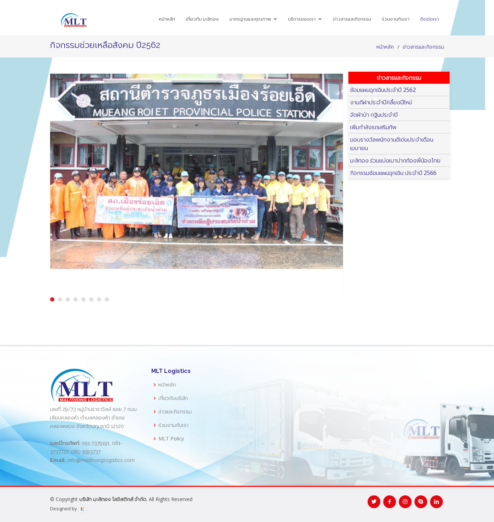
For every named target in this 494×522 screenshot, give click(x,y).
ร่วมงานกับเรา (395, 19)
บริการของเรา (302, 19)
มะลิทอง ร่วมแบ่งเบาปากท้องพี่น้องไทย (395, 160)
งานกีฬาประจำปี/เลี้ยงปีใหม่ (381, 102)
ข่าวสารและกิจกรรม (352, 19)
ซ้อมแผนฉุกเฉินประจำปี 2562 (383, 90)
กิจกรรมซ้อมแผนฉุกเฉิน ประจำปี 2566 (393, 173)
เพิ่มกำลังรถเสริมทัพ (373, 127)
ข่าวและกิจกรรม (175, 411)
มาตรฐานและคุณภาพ (250, 19)
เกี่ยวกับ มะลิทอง (202, 19)
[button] (52, 306)
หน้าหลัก (167, 19)
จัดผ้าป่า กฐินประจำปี (374, 115)
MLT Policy (171, 438)
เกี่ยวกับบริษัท (173, 398)
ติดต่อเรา (429, 19)
